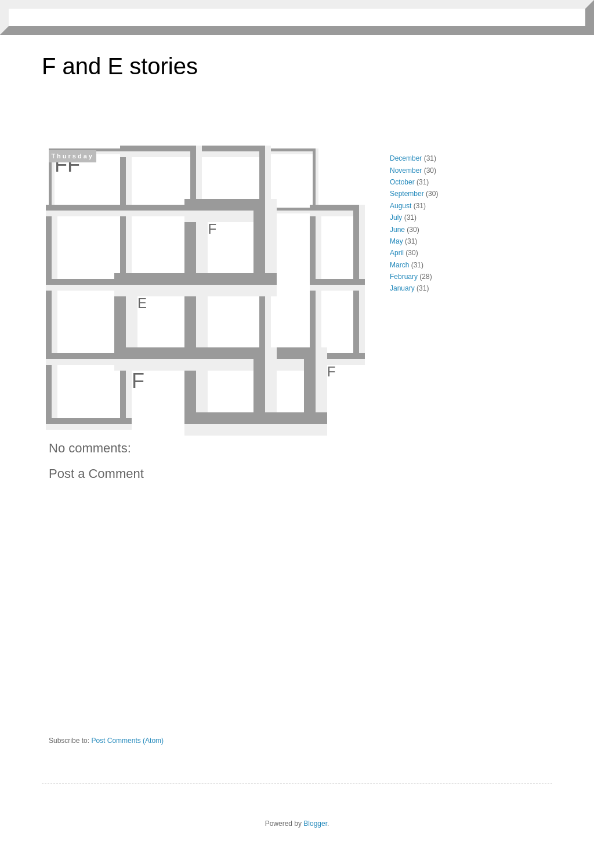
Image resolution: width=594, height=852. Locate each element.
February (404, 277)
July (396, 217)
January (402, 288)
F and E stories (120, 66)
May (396, 241)
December (406, 158)
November (406, 170)
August (400, 206)
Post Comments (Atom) (127, 741)
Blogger (315, 824)
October (402, 182)
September (407, 194)
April (397, 253)
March (399, 265)
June (397, 230)
